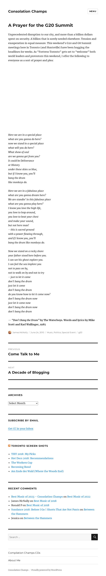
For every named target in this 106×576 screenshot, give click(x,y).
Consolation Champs (27, 11)
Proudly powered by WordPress (46, 570)
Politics (57, 332)
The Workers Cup (21, 462)
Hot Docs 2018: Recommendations (32, 458)
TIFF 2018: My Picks (23, 454)
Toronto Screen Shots (29, 445)
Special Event (69, 332)
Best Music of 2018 (45, 500)
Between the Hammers (38, 518)
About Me (14, 560)
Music (50, 332)
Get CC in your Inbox (20, 428)
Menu (92, 11)
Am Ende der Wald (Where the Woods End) (37, 471)
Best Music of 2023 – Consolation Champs (37, 496)
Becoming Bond (21, 466)
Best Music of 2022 (78, 496)
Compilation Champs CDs (24, 552)
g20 (80, 332)
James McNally (20, 332)
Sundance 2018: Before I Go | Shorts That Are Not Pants (45, 509)
